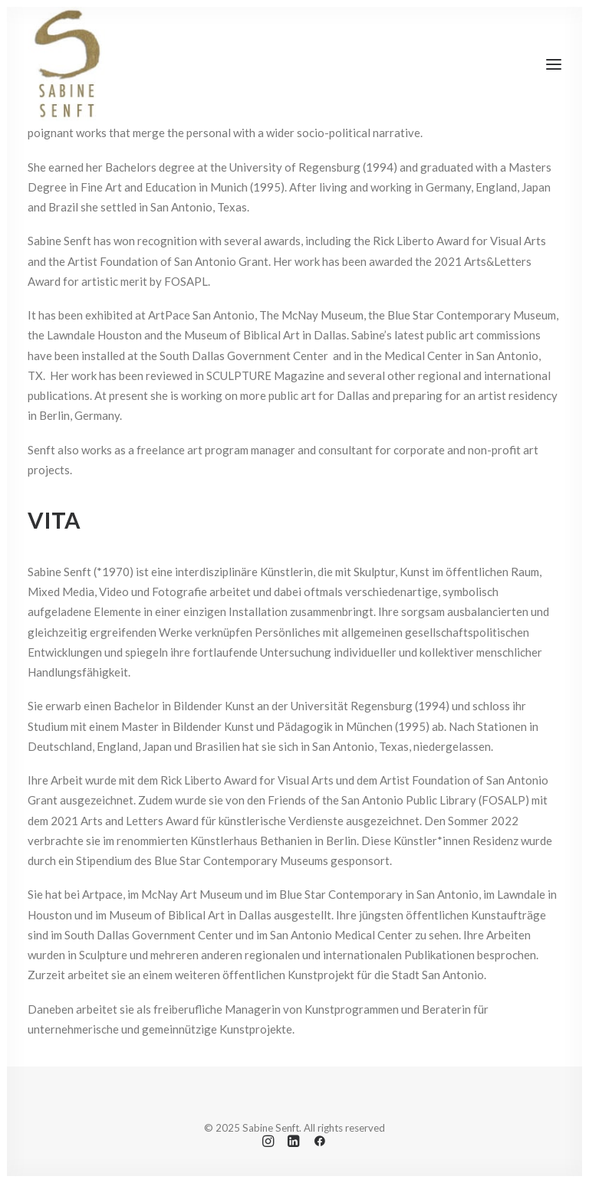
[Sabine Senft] (66, 64)
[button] (553, 64)
